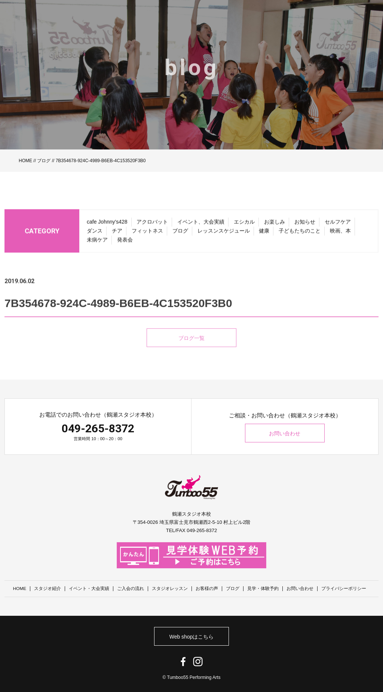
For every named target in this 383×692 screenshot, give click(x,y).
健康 (264, 233)
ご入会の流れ (130, 588)
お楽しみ (274, 224)
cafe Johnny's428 (107, 224)
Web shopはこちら (191, 636)
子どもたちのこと (300, 233)
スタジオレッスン (170, 588)
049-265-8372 (98, 428)
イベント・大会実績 (89, 588)
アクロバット (152, 224)
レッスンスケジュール (223, 233)
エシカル (244, 224)
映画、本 (340, 233)
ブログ (43, 160)
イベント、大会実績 (200, 224)
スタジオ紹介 (47, 588)
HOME (25, 160)
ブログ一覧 (191, 349)
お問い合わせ (285, 433)
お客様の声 (207, 588)
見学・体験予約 (263, 588)
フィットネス (147, 233)
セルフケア (338, 224)
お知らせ (304, 224)
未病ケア (97, 242)
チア (117, 233)
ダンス (94, 233)
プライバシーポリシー (344, 588)
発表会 (125, 242)
